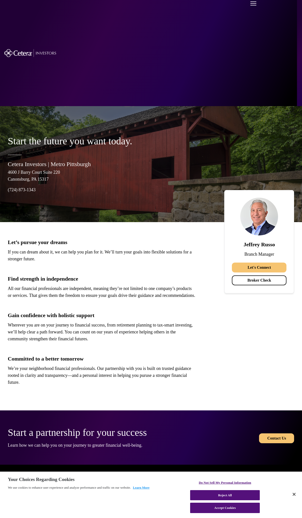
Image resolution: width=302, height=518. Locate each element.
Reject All (225, 495)
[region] (151, 495)
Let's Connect (259, 267)
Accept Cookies (225, 508)
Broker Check (259, 280)
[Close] (294, 494)
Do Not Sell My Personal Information (225, 482)
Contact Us (276, 437)
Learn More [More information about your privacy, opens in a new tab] (141, 487)
